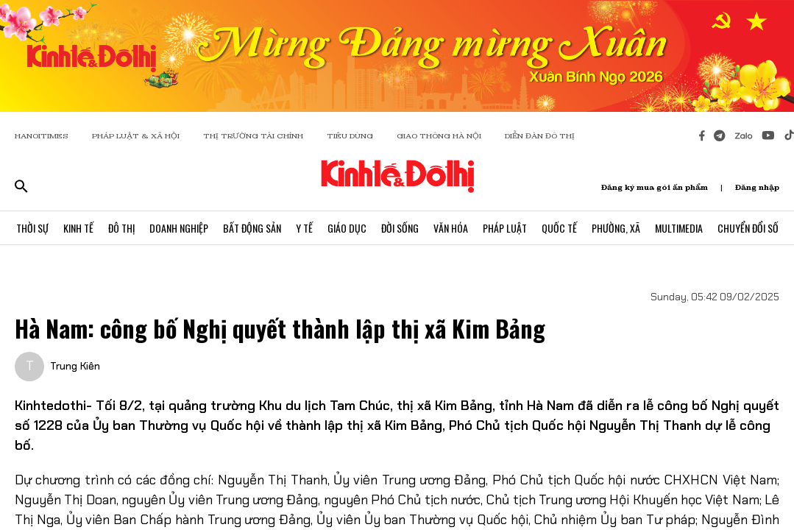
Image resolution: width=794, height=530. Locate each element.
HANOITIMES (41, 136)
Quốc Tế (559, 228)
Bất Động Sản (252, 228)
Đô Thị (121, 228)
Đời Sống (400, 228)
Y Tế (304, 228)
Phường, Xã (616, 228)
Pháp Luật (505, 228)
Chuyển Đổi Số (748, 228)
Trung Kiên (75, 365)
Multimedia (679, 228)
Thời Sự (32, 228)
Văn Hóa (450, 228)
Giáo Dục (346, 228)
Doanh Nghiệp (178, 228)
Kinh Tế (78, 228)
